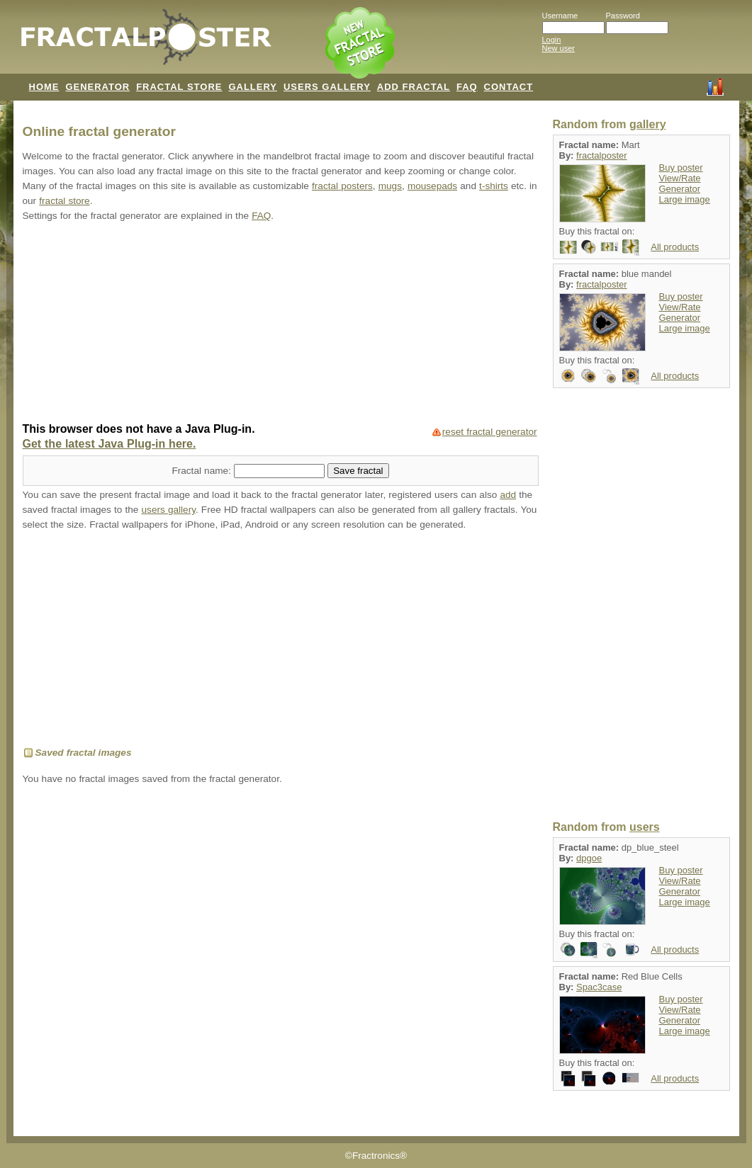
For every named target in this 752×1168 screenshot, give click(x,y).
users (644, 827)
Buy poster (681, 167)
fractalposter (601, 155)
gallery (647, 124)
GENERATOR (97, 86)
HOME (44, 86)
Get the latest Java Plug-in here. (109, 444)
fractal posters (342, 186)
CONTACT (509, 86)
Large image (684, 199)
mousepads (432, 186)
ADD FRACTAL (413, 86)
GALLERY (252, 86)
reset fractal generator (489, 431)
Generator (680, 188)
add (508, 494)
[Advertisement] (281, 324)
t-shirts (493, 186)
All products (675, 247)
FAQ (467, 86)
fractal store (64, 200)
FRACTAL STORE (179, 86)
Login (551, 39)
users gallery (169, 509)
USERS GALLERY (327, 86)
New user (558, 48)
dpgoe (589, 858)
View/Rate (680, 178)
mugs (390, 186)
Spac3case (599, 987)
